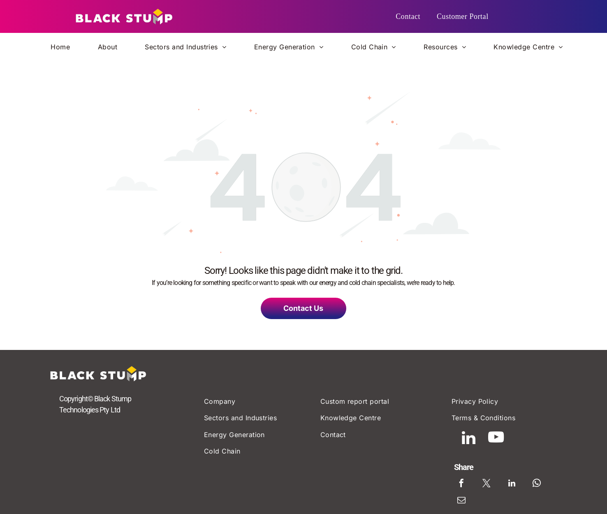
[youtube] (500, 443)
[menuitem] (408, 16)
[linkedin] (464, 443)
